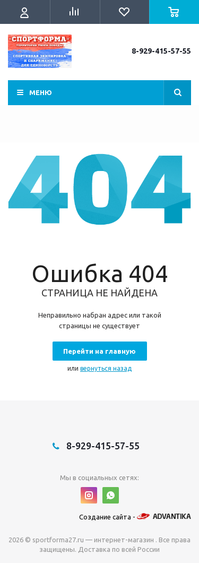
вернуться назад (106, 368)
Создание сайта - (135, 517)
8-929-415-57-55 (161, 51)
